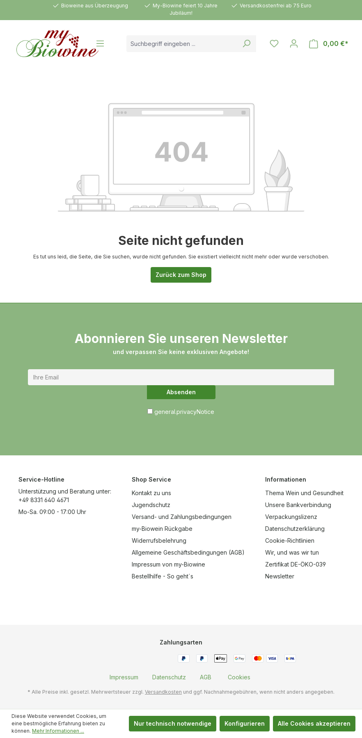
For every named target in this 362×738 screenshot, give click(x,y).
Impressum (124, 677)
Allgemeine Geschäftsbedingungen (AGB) (188, 552)
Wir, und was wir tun (292, 552)
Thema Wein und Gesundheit (304, 492)
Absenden (181, 391)
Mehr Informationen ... (58, 731)
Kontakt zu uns (151, 492)
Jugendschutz (151, 504)
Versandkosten (163, 692)
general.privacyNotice (184, 411)
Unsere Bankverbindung (298, 504)
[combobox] (181, 43)
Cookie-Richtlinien (289, 540)
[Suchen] (246, 43)
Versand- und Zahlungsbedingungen (181, 516)
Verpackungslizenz (291, 516)
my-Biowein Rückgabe (162, 528)
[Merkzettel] (274, 43)
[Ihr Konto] (294, 43)
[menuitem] (123, 677)
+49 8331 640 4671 (43, 499)
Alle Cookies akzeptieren (314, 723)
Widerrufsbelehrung (159, 540)
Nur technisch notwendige (172, 723)
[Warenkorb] (329, 43)
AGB (205, 677)
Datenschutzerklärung (295, 528)
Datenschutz (169, 677)
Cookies (239, 677)
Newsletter (279, 576)
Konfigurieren (245, 723)
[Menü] (100, 43)
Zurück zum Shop (181, 274)
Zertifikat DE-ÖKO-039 (295, 564)
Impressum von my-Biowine (168, 564)
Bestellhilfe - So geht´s (162, 576)
